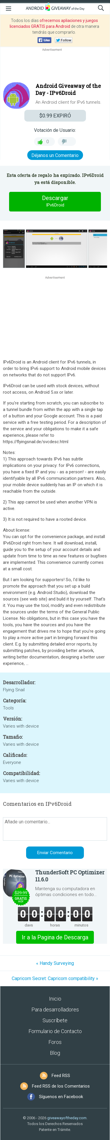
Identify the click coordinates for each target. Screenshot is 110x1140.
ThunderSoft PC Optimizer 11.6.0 (69, 876)
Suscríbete (55, 1020)
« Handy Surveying (55, 963)
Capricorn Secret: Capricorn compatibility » (55, 978)
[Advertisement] (55, 66)
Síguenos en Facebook (61, 1096)
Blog (55, 1053)
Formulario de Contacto (55, 1031)
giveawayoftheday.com (67, 1118)
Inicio (55, 999)
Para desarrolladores (55, 1009)
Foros (55, 1042)
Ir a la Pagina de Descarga (55, 937)
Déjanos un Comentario (55, 155)
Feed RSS (61, 1075)
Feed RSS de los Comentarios (61, 1086)
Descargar (55, 201)
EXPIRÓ (55, 115)
